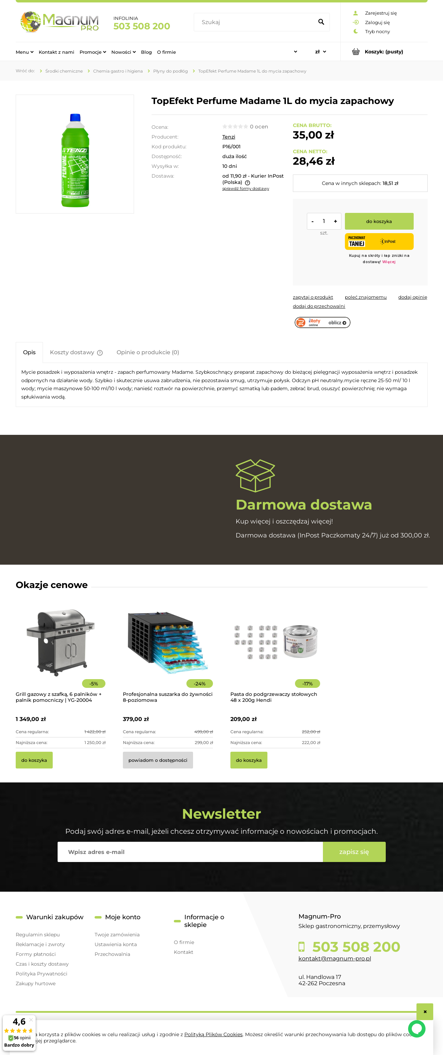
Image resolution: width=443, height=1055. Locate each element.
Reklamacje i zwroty (40, 944)
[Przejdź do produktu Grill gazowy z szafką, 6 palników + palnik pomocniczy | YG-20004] (61, 652)
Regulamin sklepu (38, 934)
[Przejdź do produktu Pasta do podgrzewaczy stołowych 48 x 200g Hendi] (275, 652)
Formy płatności (36, 954)
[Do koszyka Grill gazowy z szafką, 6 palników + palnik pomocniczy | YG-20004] (34, 760)
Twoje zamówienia (117, 934)
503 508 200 (141, 26)
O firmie (184, 942)
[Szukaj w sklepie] (255, 22)
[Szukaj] (321, 22)
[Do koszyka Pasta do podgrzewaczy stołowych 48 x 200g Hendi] (248, 760)
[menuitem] (25, 51)
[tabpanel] (221, 384)
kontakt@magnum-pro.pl (334, 958)
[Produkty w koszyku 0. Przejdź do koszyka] (384, 51)
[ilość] (324, 221)
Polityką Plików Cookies (213, 1034)
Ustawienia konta (116, 944)
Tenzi (228, 137)
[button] (313, 297)
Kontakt (183, 952)
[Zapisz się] (354, 852)
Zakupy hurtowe (36, 983)
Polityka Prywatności (41, 974)
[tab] (29, 352)
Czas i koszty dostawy (42, 964)
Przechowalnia (112, 954)
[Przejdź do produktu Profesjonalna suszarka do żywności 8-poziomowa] (168, 652)
